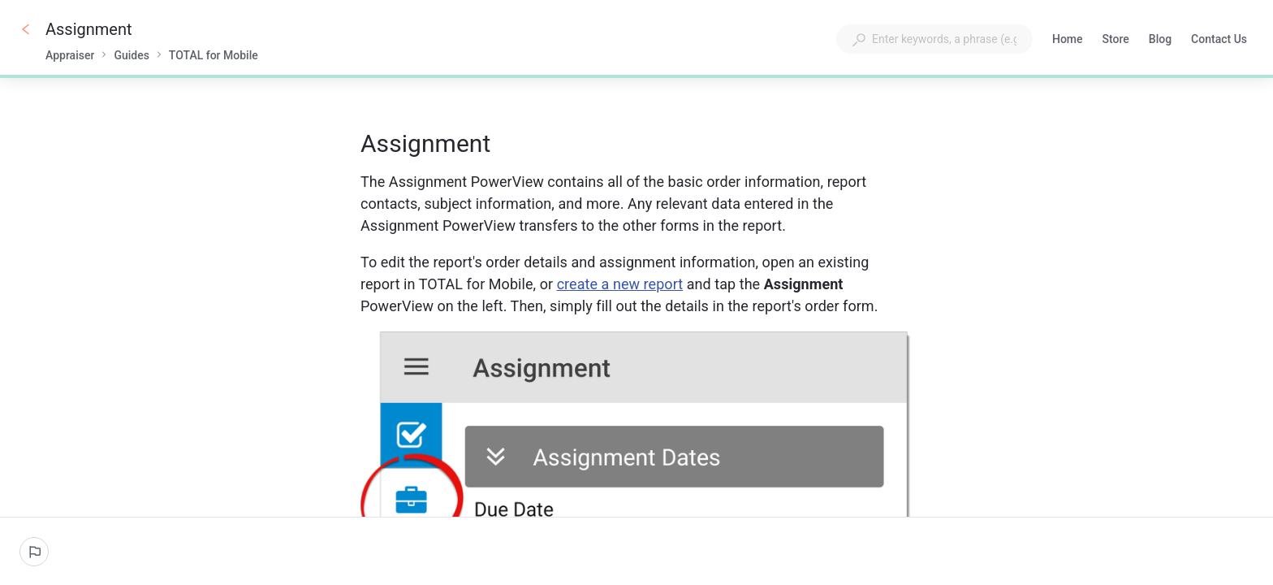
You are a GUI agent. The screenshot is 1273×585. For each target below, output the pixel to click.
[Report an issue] (34, 551)
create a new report (620, 283)
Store (1116, 40)
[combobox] (934, 39)
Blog (1160, 40)
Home (1067, 40)
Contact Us (1219, 40)
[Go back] (26, 29)
